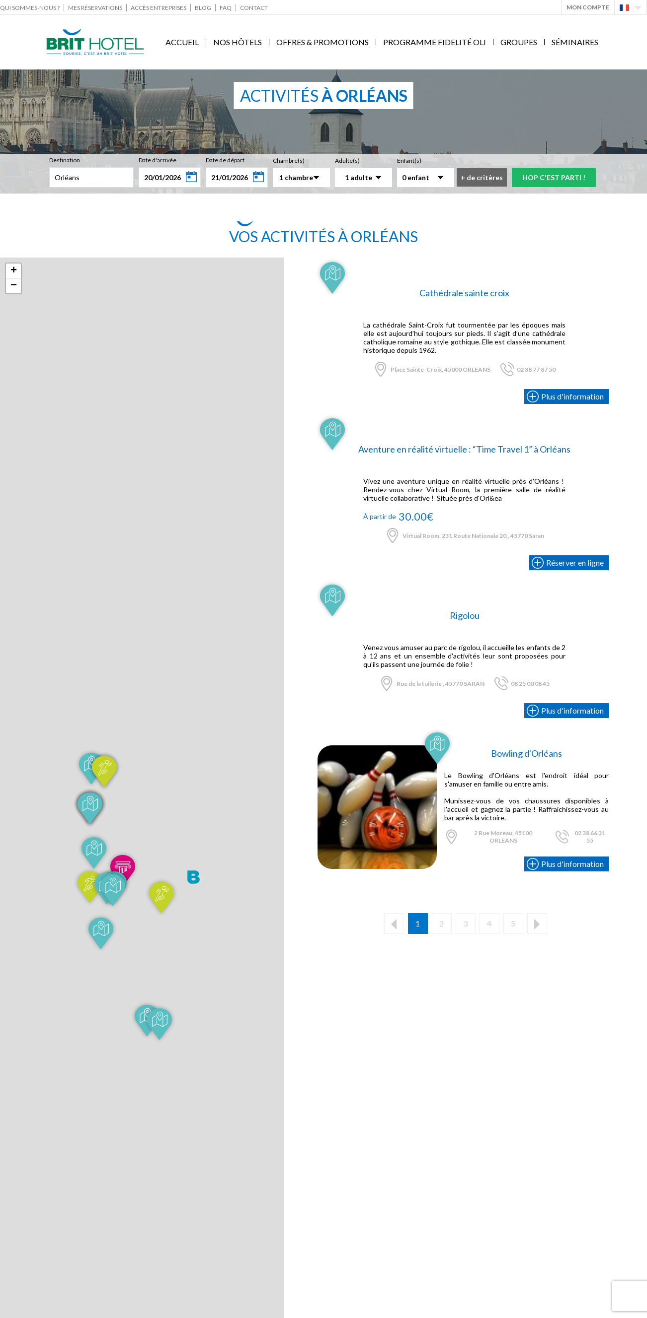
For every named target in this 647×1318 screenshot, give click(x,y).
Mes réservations (95, 7)
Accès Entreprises (158, 7)
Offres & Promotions (322, 42)
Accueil (182, 42)
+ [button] (13, 271)
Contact (254, 7)
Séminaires (575, 42)
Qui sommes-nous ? (30, 7)
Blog (203, 7)
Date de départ (225, 160)
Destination (64, 160)
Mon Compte (587, 7)
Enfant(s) (409, 160)
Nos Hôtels (237, 42)
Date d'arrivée (157, 160)
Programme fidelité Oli (434, 42)
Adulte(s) (347, 160)
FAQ (226, 7)
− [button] (13, 285)
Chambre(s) (289, 160)
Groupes (518, 42)
